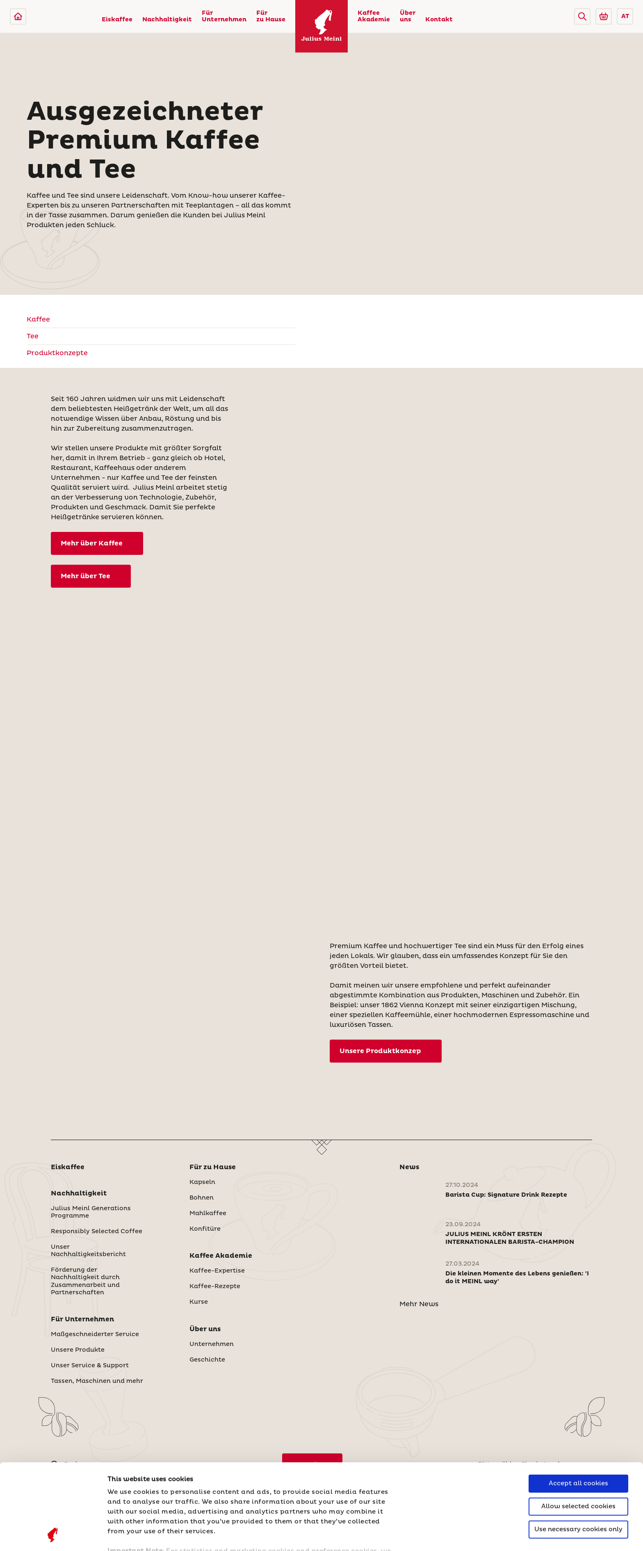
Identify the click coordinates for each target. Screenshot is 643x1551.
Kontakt (439, 19)
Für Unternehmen (224, 16)
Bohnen (201, 1198)
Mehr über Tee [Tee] (85, 576)
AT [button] (625, 16)
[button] (582, 16)
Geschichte (207, 1360)
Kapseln (202, 1182)
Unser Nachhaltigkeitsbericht (88, 1250)
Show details (129, 1535)
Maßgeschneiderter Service (95, 1334)
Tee (33, 336)
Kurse (198, 1302)
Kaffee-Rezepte (214, 1286)
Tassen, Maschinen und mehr (97, 1381)
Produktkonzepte (57, 353)
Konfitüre (205, 1229)
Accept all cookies (578, 1403)
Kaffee (38, 319)
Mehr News (418, 1304)
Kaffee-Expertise (217, 1271)
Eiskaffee (117, 19)
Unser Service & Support (90, 1365)
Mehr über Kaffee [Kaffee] (92, 543)
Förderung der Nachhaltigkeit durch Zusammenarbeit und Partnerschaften (85, 1281)
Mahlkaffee (207, 1213)
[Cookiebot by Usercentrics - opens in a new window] (53, 1535)
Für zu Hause (270, 16)
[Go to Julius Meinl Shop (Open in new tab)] (603, 16)
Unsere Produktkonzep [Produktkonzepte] (380, 1051)
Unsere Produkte (78, 1350)
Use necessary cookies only (578, 1449)
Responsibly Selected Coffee (96, 1231)
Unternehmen (211, 1344)
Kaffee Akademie (374, 16)
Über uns (407, 16)
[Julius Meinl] (18, 16)
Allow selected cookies (578, 1426)
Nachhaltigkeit (167, 19)
